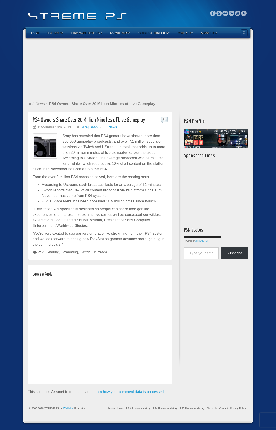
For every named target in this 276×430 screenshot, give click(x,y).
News (40, 104)
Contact (185, 32)
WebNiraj (68, 408)
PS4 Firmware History (165, 408)
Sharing (53, 252)
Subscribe (234, 253)
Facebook (213, 13)
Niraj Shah (89, 127)
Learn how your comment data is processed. (129, 392)
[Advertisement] (138, 70)
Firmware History (86, 32)
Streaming (69, 252)
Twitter (231, 13)
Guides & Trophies (154, 32)
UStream (99, 252)
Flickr (225, 13)
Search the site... (244, 32)
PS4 (40, 252)
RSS (244, 13)
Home (35, 32)
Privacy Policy (238, 408)
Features (55, 32)
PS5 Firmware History (192, 408)
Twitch (85, 252)
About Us (209, 32)
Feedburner (219, 13)
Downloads (120, 32)
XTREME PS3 (201, 241)
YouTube (238, 13)
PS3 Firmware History (138, 408)
